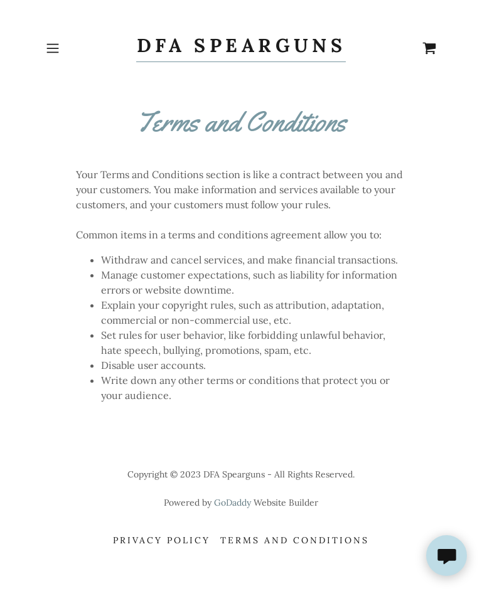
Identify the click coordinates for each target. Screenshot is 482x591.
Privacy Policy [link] (161, 540)
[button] (70, 48)
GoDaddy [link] (232, 502)
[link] (241, 48)
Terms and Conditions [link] (294, 540)
